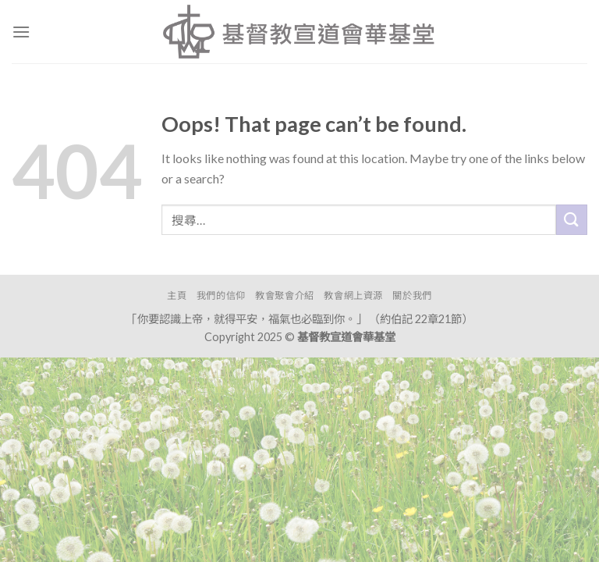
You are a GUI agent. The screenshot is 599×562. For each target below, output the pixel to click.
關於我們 (411, 295)
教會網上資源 (353, 295)
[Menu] (21, 31)
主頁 (176, 295)
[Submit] (571, 220)
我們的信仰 (221, 295)
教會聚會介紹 (284, 295)
